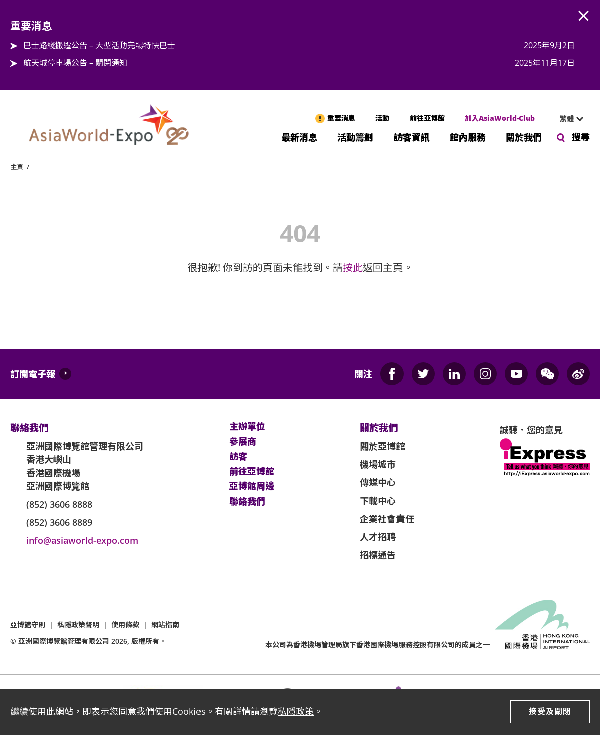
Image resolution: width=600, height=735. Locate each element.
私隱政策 (296, 711)
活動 (382, 118)
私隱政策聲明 (78, 624)
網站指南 (165, 624)
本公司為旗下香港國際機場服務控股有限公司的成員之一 (377, 644)
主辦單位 (247, 427)
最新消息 (299, 136)
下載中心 (378, 501)
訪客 (238, 457)
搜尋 (581, 137)
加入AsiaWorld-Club (500, 118)
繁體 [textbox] (567, 118)
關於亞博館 (382, 446)
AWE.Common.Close (584, 16)
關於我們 (524, 136)
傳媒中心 (378, 482)
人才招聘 (378, 537)
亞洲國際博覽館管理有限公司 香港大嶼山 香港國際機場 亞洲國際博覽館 (84, 466)
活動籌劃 (355, 136)
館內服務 (468, 136)
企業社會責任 (387, 519)
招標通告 (378, 555)
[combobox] (567, 119)
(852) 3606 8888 (59, 504)
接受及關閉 (550, 711)
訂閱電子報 (32, 373)
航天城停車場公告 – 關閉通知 (75, 62)
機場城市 (378, 464)
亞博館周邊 (251, 486)
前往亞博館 (427, 118)
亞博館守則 (27, 624)
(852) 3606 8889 (59, 522)
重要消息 (341, 118)
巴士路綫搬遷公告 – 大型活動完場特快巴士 (99, 45)
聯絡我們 (247, 502)
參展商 (242, 442)
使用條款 (125, 624)
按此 (353, 267)
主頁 (16, 166)
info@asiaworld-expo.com (82, 540)
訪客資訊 (411, 136)
